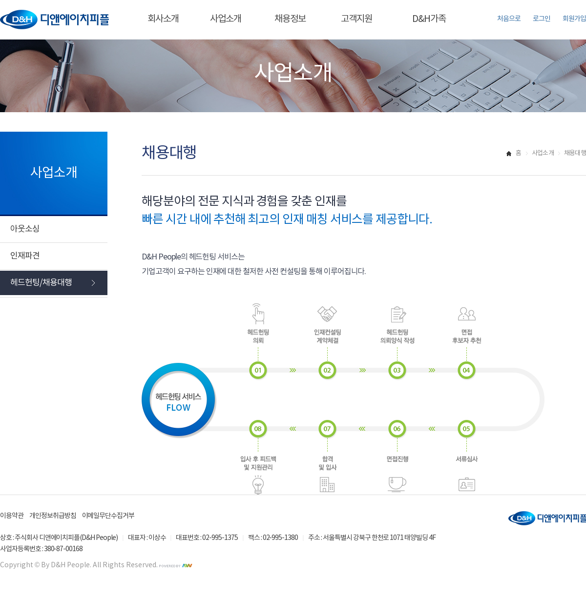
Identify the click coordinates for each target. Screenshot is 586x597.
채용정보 (290, 19)
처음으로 (509, 19)
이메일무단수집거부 (108, 516)
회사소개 (163, 19)
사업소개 (225, 19)
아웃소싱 (25, 229)
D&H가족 (429, 19)
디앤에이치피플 (547, 518)
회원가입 (574, 19)
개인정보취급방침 (52, 516)
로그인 (541, 19)
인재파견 (25, 256)
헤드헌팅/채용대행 (41, 283)
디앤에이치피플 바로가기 (54, 20)
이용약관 (11, 516)
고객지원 (356, 19)
